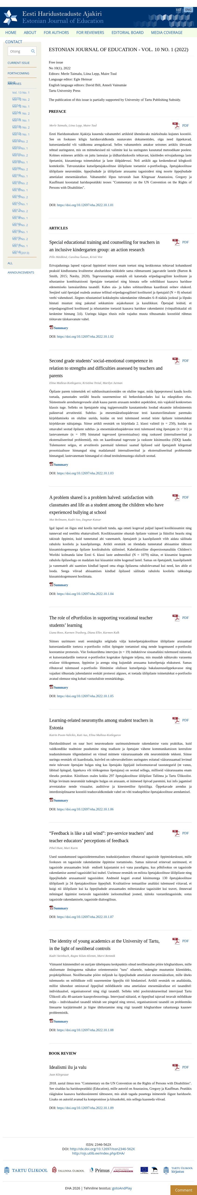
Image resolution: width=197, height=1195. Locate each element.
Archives (14, 84)
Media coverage (167, 32)
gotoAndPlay (122, 1188)
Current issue (19, 63)
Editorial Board (128, 32)
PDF (185, 125)
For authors (56, 32)
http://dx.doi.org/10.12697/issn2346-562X (102, 1149)
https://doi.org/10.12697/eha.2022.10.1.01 (85, 205)
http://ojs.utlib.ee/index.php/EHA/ (98, 1153)
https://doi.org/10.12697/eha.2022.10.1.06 (85, 809)
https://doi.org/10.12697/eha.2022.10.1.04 (85, 594)
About (30, 32)
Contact (13, 41)
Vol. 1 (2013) (20, 253)
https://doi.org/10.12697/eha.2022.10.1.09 (85, 1108)
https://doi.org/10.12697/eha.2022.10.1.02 (85, 336)
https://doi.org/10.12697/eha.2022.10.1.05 (85, 696)
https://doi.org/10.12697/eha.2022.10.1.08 (85, 1030)
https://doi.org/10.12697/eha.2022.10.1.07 (85, 917)
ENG (188, 9)
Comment (183, 1190)
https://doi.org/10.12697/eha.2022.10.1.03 (85, 473)
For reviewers (90, 32)
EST (178, 9)
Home (11, 32)
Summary (58, 328)
